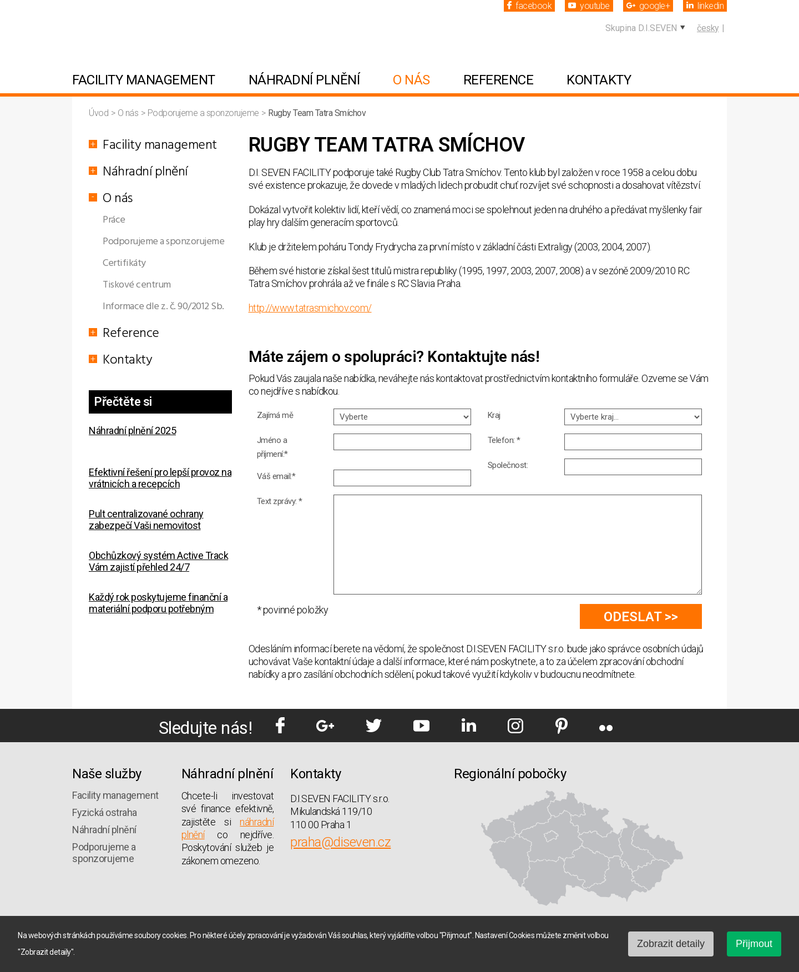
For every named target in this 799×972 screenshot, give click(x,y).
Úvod (99, 113)
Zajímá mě (275, 415)
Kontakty (599, 80)
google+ (648, 6)
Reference (498, 80)
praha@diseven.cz (340, 842)
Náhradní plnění (304, 80)
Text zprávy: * (279, 501)
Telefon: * (504, 440)
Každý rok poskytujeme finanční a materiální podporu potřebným (158, 603)
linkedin (705, 6)
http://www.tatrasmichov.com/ (310, 308)
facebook (529, 6)
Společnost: (508, 465)
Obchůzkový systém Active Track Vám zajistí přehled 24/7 (158, 561)
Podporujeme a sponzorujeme (204, 113)
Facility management (143, 80)
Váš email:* (276, 476)
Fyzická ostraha (104, 812)
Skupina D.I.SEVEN (641, 28)
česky (708, 28)
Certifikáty (124, 263)
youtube (589, 6)
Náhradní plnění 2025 (132, 430)
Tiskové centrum (137, 285)
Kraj (494, 415)
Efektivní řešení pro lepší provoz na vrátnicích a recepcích (160, 478)
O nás (411, 80)
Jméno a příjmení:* (272, 447)
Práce (114, 220)
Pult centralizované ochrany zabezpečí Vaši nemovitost (146, 519)
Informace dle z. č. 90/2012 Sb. (163, 307)
